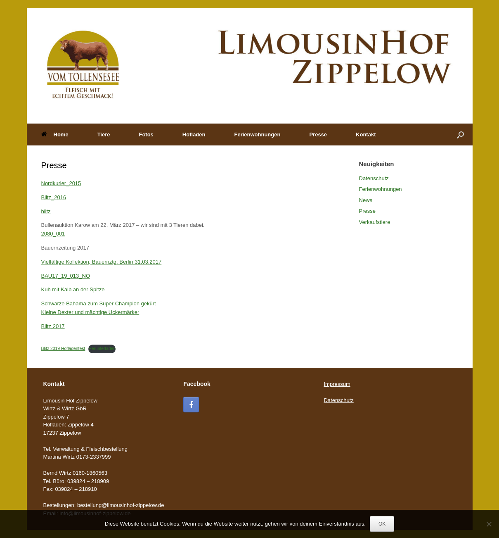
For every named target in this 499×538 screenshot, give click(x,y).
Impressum (337, 384)
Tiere (103, 134)
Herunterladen (102, 348)
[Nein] (489, 524)
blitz (46, 211)
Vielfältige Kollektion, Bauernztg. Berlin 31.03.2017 (101, 262)
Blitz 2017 (53, 326)
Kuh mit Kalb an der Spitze (73, 289)
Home (55, 134)
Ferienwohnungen (257, 134)
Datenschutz (374, 178)
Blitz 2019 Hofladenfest (63, 348)
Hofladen (194, 134)
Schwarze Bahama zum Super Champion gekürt (98, 303)
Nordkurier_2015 (61, 183)
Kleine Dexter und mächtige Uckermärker (90, 312)
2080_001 (53, 234)
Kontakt (366, 134)
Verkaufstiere (374, 222)
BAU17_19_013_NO (65, 276)
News (366, 200)
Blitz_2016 (53, 197)
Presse (318, 134)
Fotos (146, 134)
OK (381, 524)
